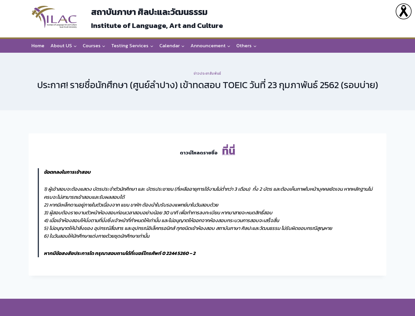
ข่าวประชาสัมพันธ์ (207, 73)
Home (37, 45)
